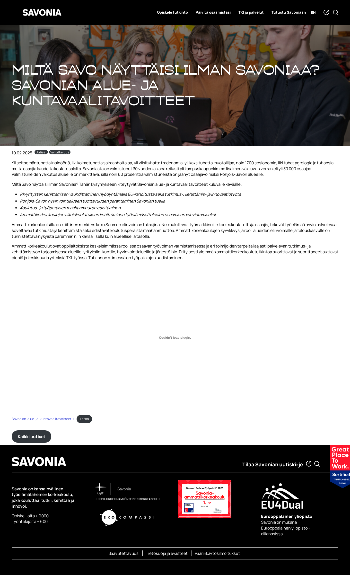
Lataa (84, 419)
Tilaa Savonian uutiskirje (272, 464)
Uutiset (41, 152)
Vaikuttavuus (59, 152)
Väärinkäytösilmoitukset (217, 553)
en (313, 12)
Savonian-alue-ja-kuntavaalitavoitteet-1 (43, 419)
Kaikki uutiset (31, 436)
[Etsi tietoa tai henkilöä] (317, 464)
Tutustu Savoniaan (288, 12)
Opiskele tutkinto (172, 12)
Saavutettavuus (123, 553)
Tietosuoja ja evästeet (167, 553)
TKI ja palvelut (251, 12)
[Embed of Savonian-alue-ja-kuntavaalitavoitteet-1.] (175, 338)
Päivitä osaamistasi (213, 12)
